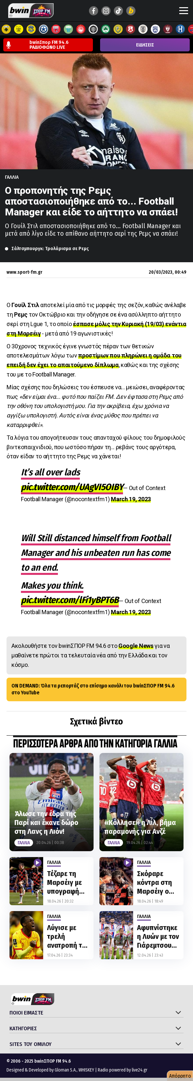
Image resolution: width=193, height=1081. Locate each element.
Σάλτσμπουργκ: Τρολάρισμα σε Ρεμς (50, 248)
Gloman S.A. (66, 1070)
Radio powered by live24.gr (123, 1070)
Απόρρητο (180, 1076)
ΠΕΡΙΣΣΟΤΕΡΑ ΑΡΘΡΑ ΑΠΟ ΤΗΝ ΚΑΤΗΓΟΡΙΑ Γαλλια (95, 744)
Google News (135, 645)
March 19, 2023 (131, 499)
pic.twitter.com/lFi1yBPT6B (70, 600)
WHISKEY (86, 1070)
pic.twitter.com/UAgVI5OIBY (72, 487)
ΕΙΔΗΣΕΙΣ (145, 45)
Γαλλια (12, 177)
